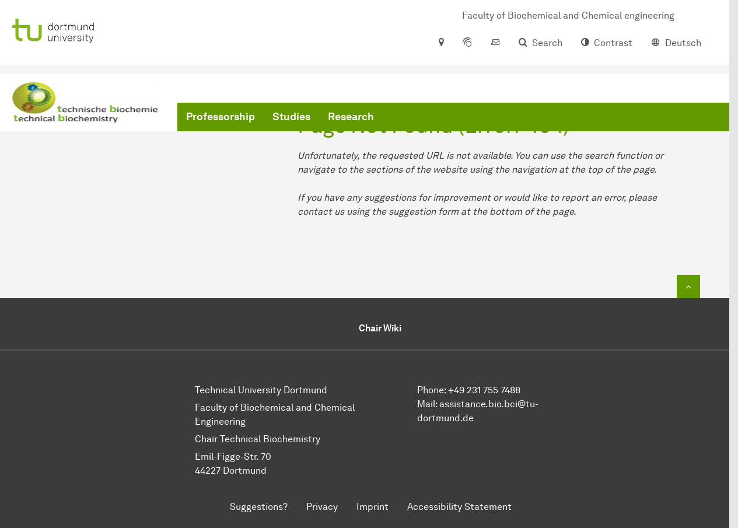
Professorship (220, 116)
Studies (291, 116)
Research (351, 116)
